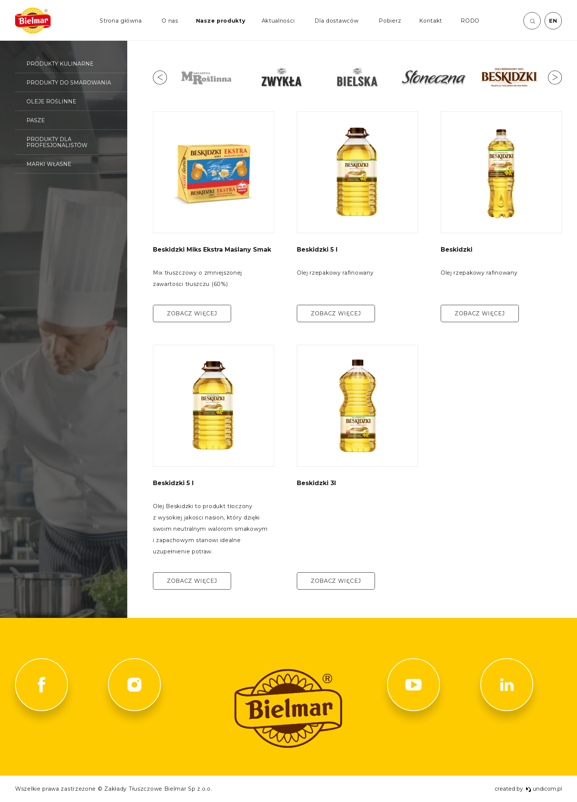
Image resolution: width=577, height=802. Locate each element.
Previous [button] (160, 78)
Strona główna (121, 20)
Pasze (35, 120)
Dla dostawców (336, 20)
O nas (170, 20)
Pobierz (390, 20)
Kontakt (430, 20)
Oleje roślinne (51, 101)
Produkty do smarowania (68, 82)
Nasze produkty (220, 20)
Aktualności (278, 20)
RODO (470, 20)
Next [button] (555, 78)
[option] (206, 77)
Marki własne (48, 164)
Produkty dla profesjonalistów (57, 142)
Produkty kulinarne (60, 63)
